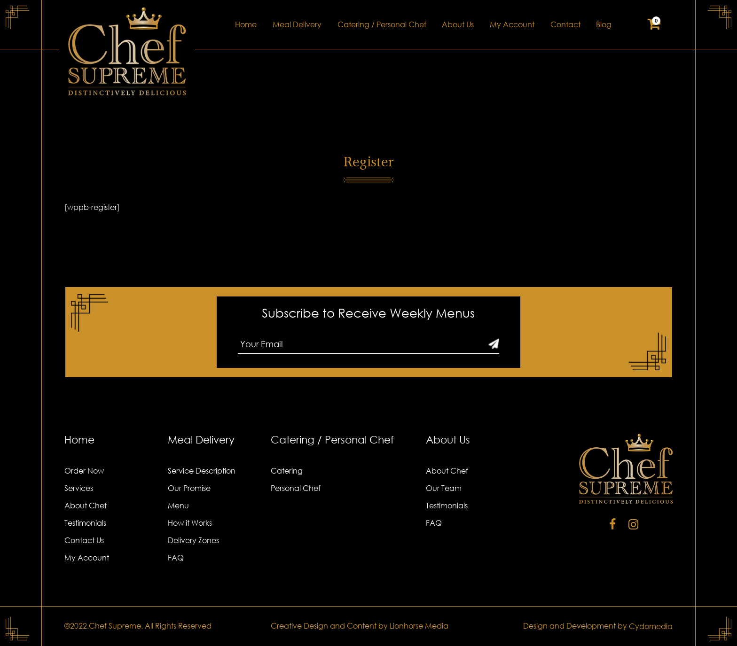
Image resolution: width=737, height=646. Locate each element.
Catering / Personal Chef (381, 24)
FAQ (176, 557)
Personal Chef (296, 488)
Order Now (84, 470)
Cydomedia (651, 626)
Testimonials (85, 523)
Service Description (201, 470)
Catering (287, 470)
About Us (458, 24)
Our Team (444, 488)
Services (78, 488)
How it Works (190, 523)
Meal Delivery (297, 24)
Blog (604, 24)
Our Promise (189, 488)
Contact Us (84, 540)
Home (246, 24)
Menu (178, 505)
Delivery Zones (193, 540)
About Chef (85, 505)
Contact (565, 24)
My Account (512, 24)
